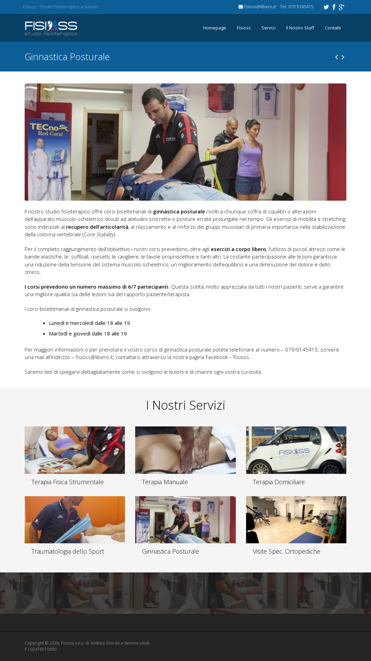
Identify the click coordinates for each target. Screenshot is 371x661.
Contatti (333, 28)
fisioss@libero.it (94, 357)
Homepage (214, 28)
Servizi (268, 28)
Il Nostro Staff (300, 28)
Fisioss (244, 28)
